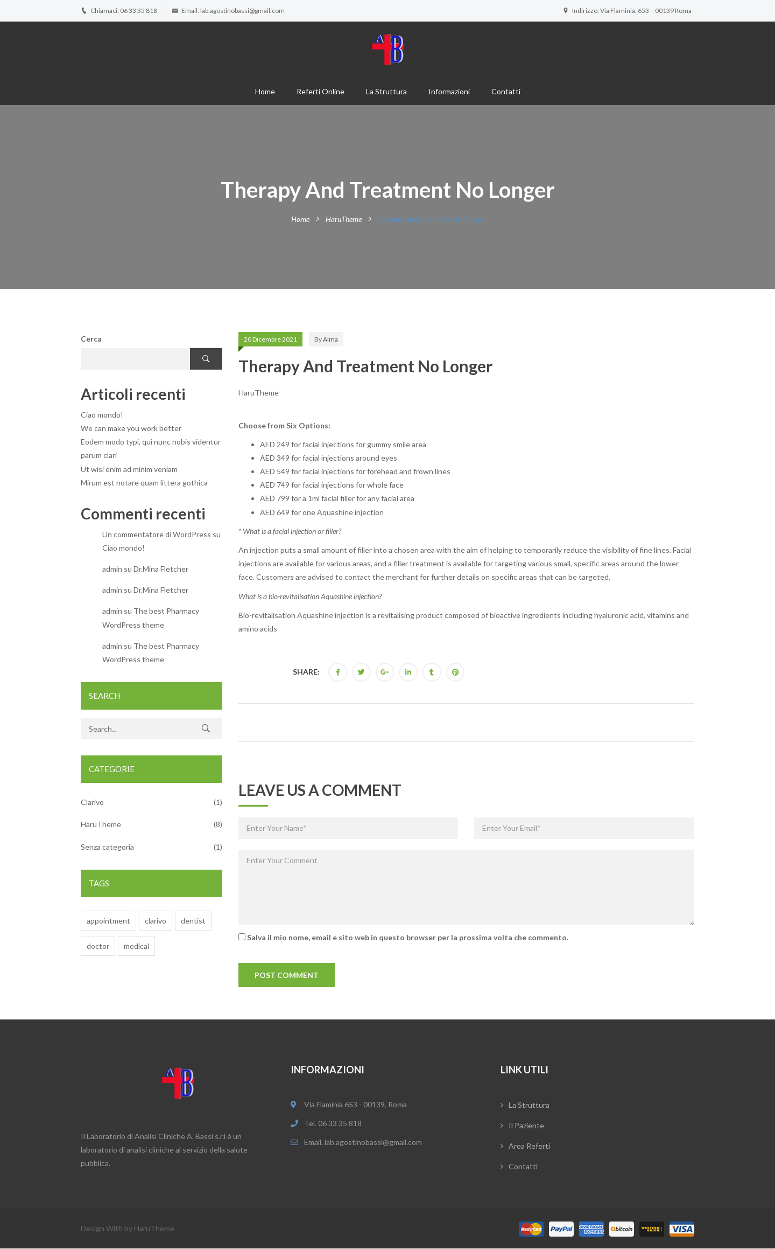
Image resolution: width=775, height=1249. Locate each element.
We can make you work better (131, 428)
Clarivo (92, 802)
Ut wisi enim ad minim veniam (129, 469)
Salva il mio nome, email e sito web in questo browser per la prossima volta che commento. (407, 937)
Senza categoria (107, 846)
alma (330, 339)
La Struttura (529, 1105)
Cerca (91, 338)
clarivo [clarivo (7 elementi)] (155, 920)
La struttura (386, 91)
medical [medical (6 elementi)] (136, 945)
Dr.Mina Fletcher (160, 568)
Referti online (320, 91)
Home (265, 91)
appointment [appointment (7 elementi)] (108, 920)
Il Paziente (526, 1125)
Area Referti (529, 1146)
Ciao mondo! (102, 414)
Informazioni (449, 91)
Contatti (505, 91)
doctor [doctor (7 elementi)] (98, 945)
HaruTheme (344, 219)
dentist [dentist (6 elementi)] (193, 920)
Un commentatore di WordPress (156, 534)
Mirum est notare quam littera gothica (144, 482)
